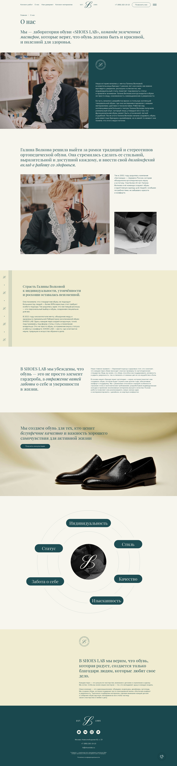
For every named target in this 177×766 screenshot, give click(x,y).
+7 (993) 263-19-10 (122, 5)
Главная (23, 15)
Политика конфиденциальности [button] (88, 757)
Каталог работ (26, 5)
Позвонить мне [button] (141, 5)
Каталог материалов (63, 5)
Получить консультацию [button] (35, 446)
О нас (37, 5)
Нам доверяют (47, 5)
